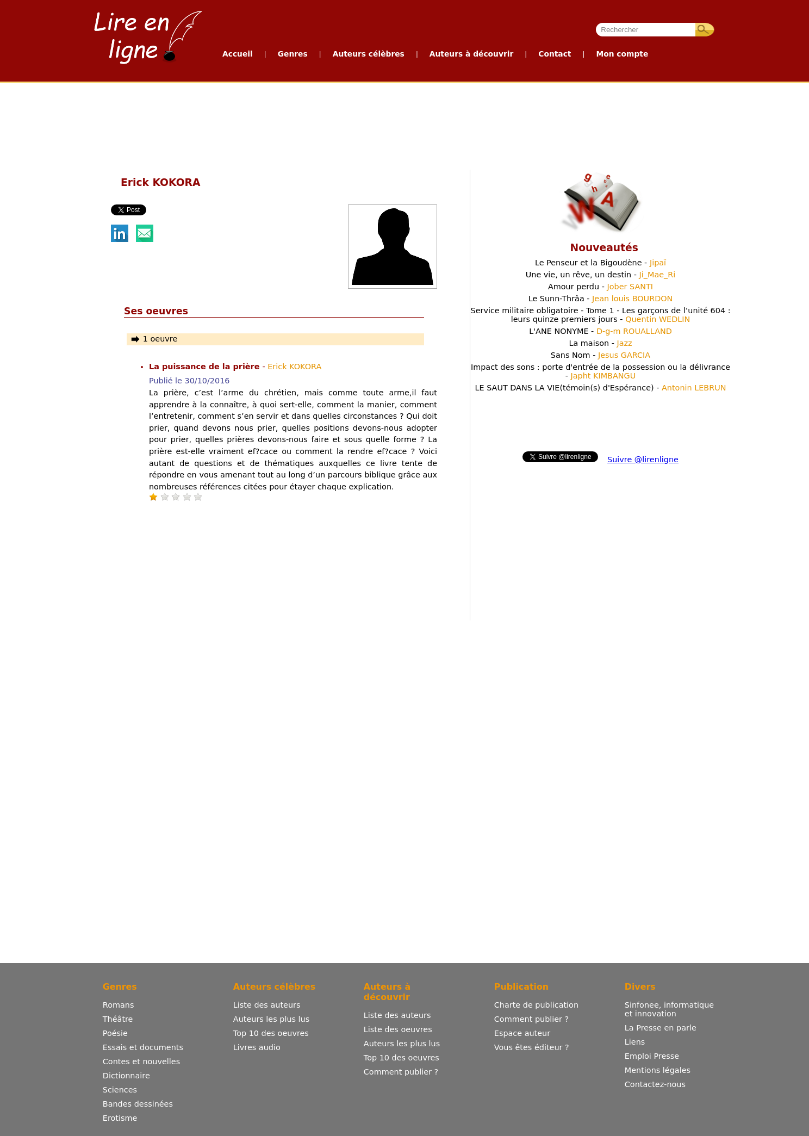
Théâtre (118, 1019)
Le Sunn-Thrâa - (600, 298)
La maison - (600, 343)
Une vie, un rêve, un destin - (601, 274)
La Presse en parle (660, 1027)
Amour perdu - (600, 286)
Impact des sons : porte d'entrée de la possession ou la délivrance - (600, 371)
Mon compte (622, 53)
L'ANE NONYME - (600, 331)
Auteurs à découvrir (471, 53)
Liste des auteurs (267, 1005)
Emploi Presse (652, 1056)
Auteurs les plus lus (271, 1019)
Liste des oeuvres (398, 1029)
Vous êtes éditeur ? (531, 1047)
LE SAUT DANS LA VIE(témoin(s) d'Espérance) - (600, 387)
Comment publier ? (401, 1071)
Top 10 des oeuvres (271, 1033)
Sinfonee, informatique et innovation (669, 1009)
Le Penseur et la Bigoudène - (600, 262)
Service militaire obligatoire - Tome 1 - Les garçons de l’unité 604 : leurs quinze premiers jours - (601, 315)
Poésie (115, 1033)
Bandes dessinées (138, 1104)
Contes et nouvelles (141, 1061)
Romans (118, 1005)
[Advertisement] (404, 124)
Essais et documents (143, 1047)
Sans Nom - (600, 355)
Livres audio (257, 1047)
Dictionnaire (126, 1075)
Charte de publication (536, 1005)
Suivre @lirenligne (643, 459)
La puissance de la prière (205, 366)
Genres (293, 53)
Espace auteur (522, 1033)
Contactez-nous (655, 1084)
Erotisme (120, 1118)
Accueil (237, 53)
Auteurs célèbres (368, 53)
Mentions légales (657, 1070)
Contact (554, 53)
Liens (635, 1042)
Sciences (120, 1089)
